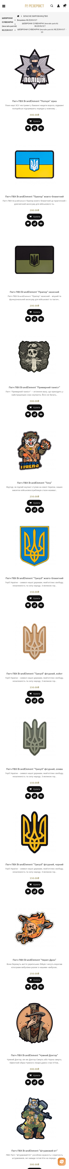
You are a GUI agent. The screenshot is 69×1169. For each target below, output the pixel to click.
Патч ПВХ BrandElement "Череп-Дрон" (34, 969)
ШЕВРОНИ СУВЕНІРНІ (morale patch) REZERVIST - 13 (42, 30)
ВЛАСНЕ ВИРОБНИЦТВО (35, 16)
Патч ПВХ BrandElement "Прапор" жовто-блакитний (34, 206)
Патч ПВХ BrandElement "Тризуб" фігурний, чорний (34, 874)
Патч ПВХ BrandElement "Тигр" (34, 492)
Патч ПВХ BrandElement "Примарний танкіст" (34, 397)
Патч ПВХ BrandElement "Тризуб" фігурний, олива (34, 778)
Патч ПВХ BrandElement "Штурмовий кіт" (34, 1160)
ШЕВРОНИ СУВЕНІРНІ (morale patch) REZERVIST (40, 24)
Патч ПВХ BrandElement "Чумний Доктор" (34, 1065)
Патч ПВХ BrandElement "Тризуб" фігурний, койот (34, 683)
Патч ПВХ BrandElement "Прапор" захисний (34, 301)
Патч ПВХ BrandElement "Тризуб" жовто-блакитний (34, 588)
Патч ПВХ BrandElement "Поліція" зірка (34, 111)
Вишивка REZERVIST (27, 20)
